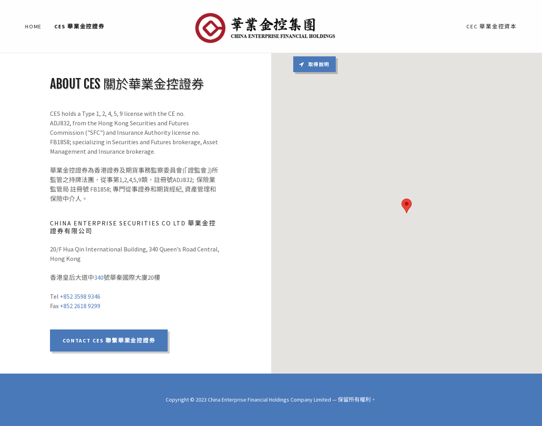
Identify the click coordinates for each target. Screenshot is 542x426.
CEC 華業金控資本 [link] (491, 26)
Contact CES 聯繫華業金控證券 (109, 340)
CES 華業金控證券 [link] (79, 26)
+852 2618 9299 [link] (80, 306)
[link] (271, 26)
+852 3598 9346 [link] (80, 296)
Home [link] (33, 26)
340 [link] (99, 277)
